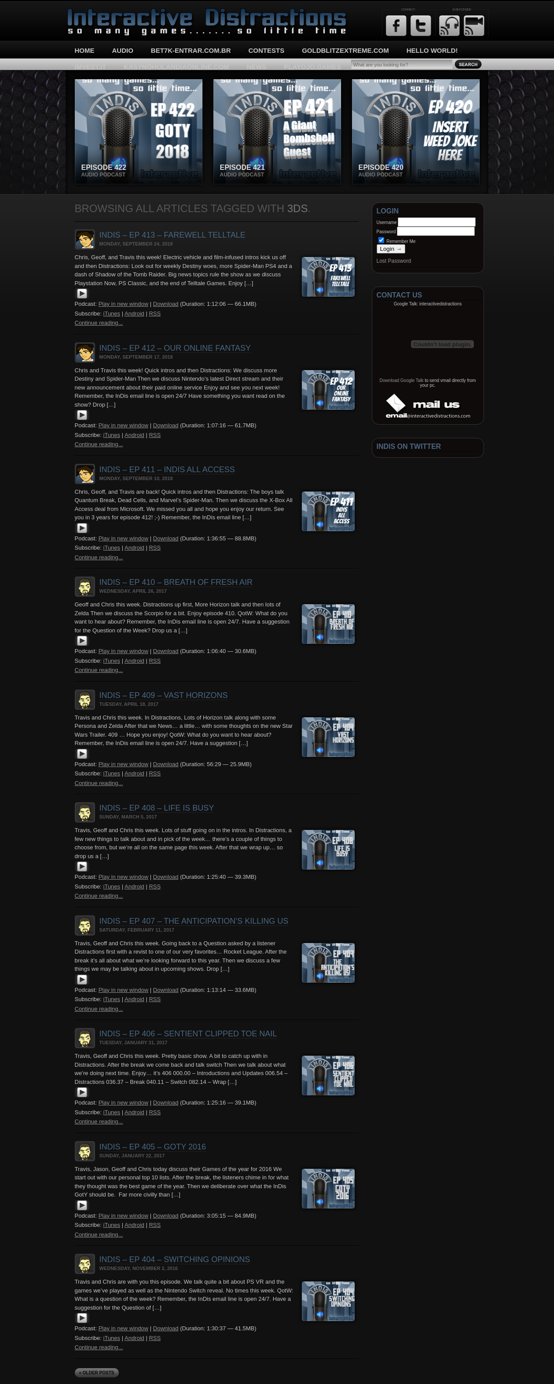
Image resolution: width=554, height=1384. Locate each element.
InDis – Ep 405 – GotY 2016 (152, 1146)
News (256, 66)
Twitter (421, 25)
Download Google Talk (402, 380)
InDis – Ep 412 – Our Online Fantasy (175, 348)
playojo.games (312, 66)
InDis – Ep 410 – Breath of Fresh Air (176, 582)
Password (386, 231)
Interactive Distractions (99, 11)
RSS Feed (449, 25)
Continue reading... (99, 322)
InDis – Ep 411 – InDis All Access (167, 469)
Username (387, 222)
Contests (267, 50)
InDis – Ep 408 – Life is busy (156, 808)
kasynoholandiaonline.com (176, 66)
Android (134, 313)
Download (166, 304)
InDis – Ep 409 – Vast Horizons (163, 695)
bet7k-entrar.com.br (191, 50)
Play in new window (123, 304)
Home (85, 50)
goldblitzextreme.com (345, 50)
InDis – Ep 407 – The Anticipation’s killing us (194, 921)
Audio (122, 50)
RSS (155, 313)
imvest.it (90, 66)
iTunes (112, 313)
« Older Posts (96, 1372)
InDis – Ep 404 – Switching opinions (174, 1259)
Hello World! (432, 50)
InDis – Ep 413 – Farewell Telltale (172, 235)
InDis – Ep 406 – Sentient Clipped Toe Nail (188, 1033)
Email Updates (474, 25)
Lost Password (394, 261)
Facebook (396, 25)
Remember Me (397, 241)
